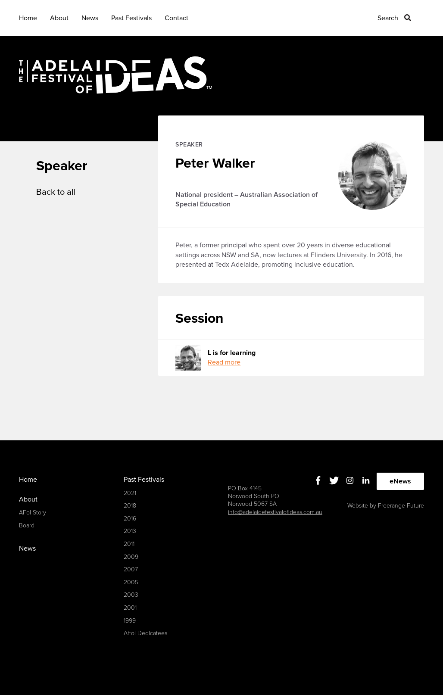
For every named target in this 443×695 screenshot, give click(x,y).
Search (387, 18)
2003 (131, 594)
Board (26, 525)
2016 (130, 518)
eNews (400, 481)
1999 (130, 620)
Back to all (56, 192)
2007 (131, 569)
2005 (131, 582)
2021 (130, 493)
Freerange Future (401, 505)
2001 (130, 607)
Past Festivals (131, 18)
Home (28, 18)
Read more (224, 362)
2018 (130, 505)
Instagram (350, 480)
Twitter (334, 480)
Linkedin (366, 480)
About (59, 18)
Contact (176, 18)
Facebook (318, 480)
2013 (130, 531)
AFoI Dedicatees (145, 633)
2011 (129, 544)
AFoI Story (32, 512)
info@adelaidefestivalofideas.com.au (275, 512)
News (89, 18)
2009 (131, 557)
